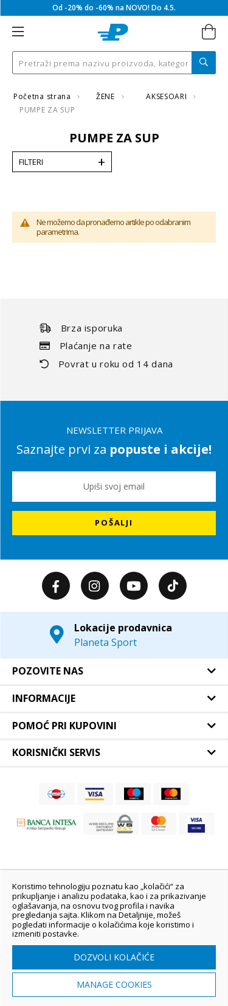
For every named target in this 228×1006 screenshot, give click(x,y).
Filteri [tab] (31, 161)
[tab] (114, 671)
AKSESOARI (167, 96)
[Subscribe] (114, 523)
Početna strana (43, 96)
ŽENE (106, 96)
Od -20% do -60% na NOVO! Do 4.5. (114, 7)
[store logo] (112, 32)
